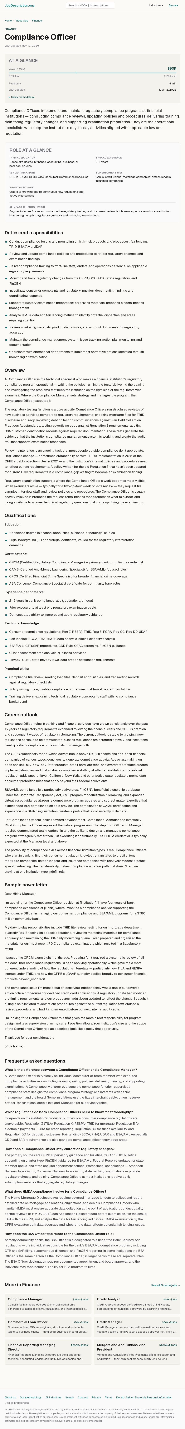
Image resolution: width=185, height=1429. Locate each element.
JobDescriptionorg (19, 5)
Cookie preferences (17, 1403)
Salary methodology (22, 97)
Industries (156, 5)
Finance (37, 20)
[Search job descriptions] (90, 5)
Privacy (96, 1397)
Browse (173, 5)
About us (10, 1397)
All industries (53, 1397)
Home (8, 20)
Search (69, 1397)
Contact (83, 1397)
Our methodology (31, 1397)
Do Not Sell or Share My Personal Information (144, 1397)
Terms (108, 1397)
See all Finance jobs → (165, 1285)
